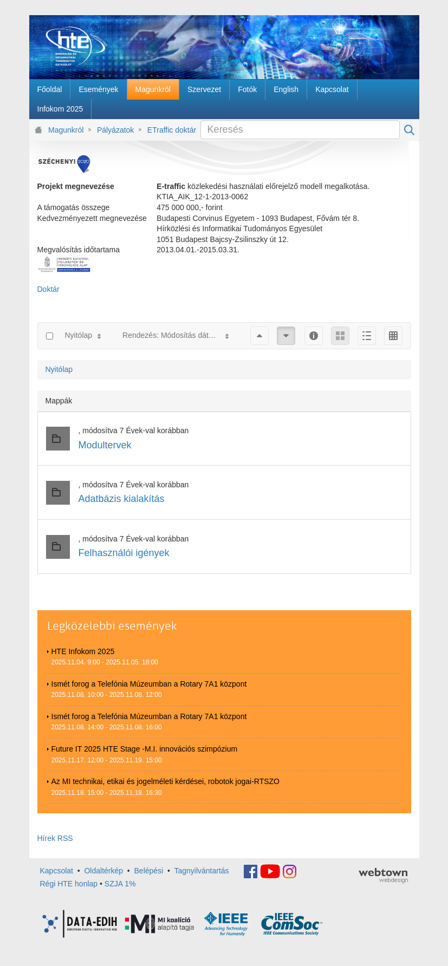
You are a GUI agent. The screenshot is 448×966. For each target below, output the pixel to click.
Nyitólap (59, 369)
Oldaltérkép (103, 870)
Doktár (48, 289)
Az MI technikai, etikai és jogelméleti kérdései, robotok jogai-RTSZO (165, 781)
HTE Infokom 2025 (83, 651)
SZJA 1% (120, 883)
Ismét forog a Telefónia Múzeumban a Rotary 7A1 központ (149, 684)
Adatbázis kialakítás (122, 498)
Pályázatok (115, 130)
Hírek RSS (55, 838)
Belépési (149, 870)
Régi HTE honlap (69, 883)
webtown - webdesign (383, 875)
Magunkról (65, 130)
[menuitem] (49, 89)
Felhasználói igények (124, 552)
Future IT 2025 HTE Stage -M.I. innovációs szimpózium (144, 749)
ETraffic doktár (171, 130)
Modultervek (105, 445)
